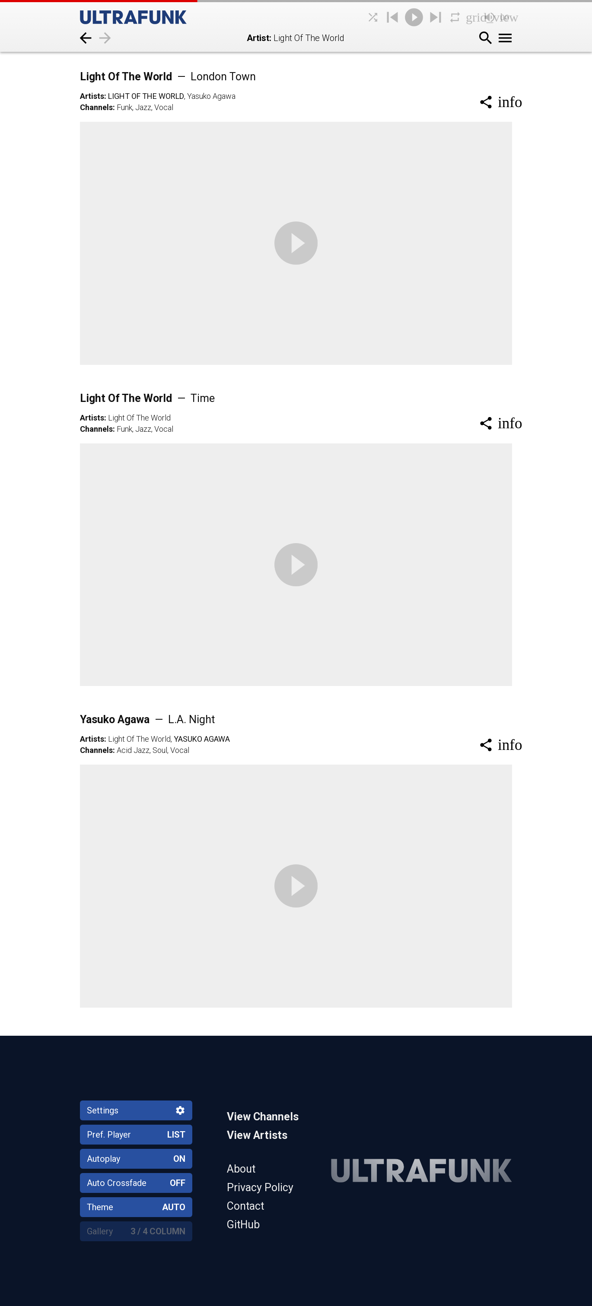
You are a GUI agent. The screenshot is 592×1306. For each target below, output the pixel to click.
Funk (124, 107)
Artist (258, 38)
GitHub (243, 1224)
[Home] (153, 17)
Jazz (143, 107)
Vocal (163, 107)
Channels (96, 107)
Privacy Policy (260, 1187)
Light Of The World (168, 76)
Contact (245, 1206)
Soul (160, 750)
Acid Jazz (133, 750)
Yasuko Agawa (211, 96)
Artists (92, 96)
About (241, 1169)
